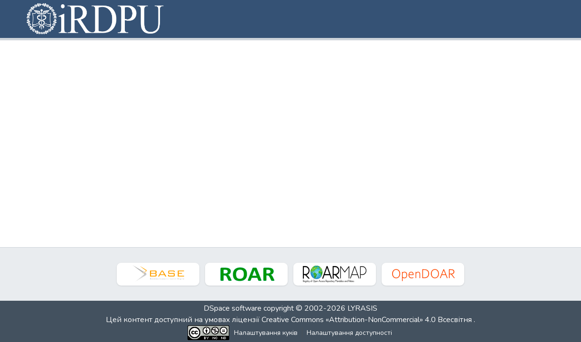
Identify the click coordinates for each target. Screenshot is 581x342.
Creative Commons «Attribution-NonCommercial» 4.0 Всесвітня (368, 319)
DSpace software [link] (233, 308)
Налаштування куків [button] (266, 332)
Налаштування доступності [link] (349, 332)
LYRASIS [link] (362, 308)
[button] (96, 19)
